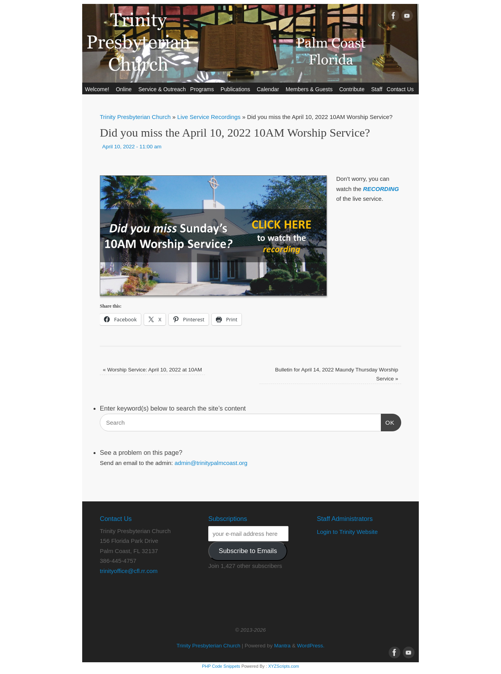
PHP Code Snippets (221, 666)
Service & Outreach (162, 89)
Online (125, 89)
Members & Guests (310, 89)
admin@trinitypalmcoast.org (211, 463)
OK (388, 421)
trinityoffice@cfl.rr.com (128, 571)
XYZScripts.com (283, 666)
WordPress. (310, 646)
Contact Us (401, 89)
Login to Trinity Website (347, 531)
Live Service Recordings (209, 117)
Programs (203, 89)
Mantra (282, 646)
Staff (376, 89)
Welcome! (98, 89)
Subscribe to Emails (248, 551)
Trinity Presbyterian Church (135, 117)
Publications (236, 89)
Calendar (269, 89)
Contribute (353, 89)
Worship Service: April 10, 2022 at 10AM (152, 370)
